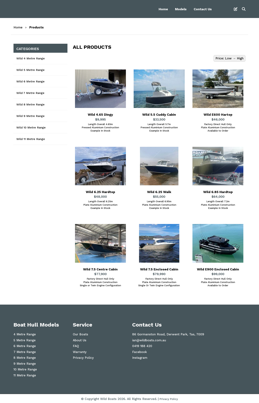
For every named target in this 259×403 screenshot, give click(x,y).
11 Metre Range (24, 374)
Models (181, 9)
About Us (79, 339)
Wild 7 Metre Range (30, 93)
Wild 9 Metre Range (30, 116)
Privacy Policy (83, 356)
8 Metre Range (24, 356)
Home (163, 9)
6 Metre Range (24, 345)
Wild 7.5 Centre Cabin (100, 269)
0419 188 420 (142, 345)
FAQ (76, 345)
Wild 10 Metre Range (31, 127)
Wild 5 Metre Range (30, 70)
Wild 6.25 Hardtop (100, 192)
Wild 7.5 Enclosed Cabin (159, 269)
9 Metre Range (24, 362)
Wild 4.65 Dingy (100, 115)
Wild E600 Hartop (218, 115)
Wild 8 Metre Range (30, 104)
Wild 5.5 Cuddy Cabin (159, 115)
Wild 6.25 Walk (159, 192)
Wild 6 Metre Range (30, 81)
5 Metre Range (24, 339)
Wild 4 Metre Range (30, 58)
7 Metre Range (24, 351)
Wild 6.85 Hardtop (218, 192)
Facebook (139, 351)
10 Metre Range (25, 368)
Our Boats (80, 333)
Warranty (80, 351)
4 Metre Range (24, 333)
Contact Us (203, 9)
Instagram (139, 356)
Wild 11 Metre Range (30, 139)
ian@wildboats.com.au (149, 339)
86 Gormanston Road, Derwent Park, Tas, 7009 (168, 333)
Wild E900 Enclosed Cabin (218, 269)
